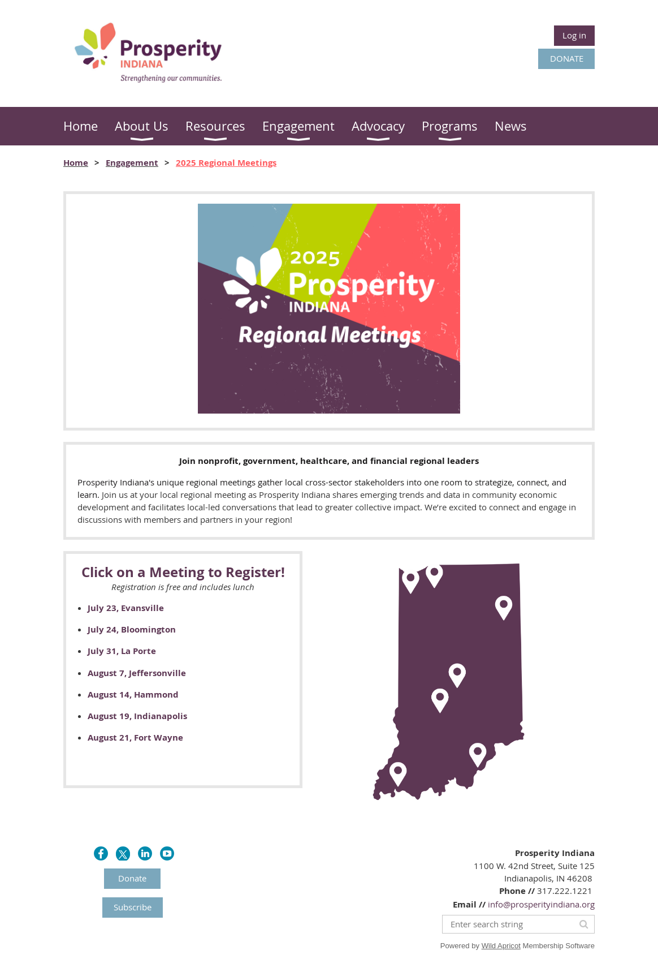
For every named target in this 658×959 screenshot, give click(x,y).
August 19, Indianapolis (137, 716)
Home (75, 163)
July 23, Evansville (126, 608)
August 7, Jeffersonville (137, 673)
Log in (574, 35)
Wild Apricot (501, 945)
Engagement (132, 163)
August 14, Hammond (133, 694)
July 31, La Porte (122, 651)
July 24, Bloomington (132, 629)
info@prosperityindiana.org (541, 904)
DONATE (566, 58)
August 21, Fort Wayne (135, 737)
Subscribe (132, 907)
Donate (132, 878)
